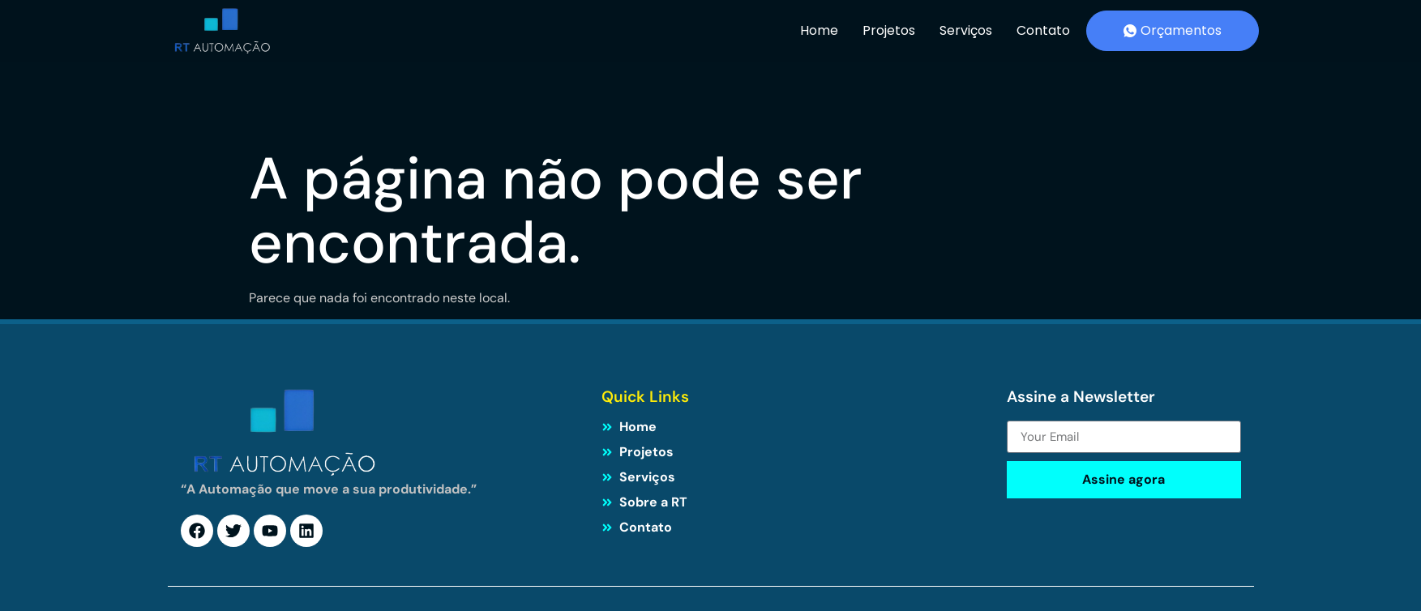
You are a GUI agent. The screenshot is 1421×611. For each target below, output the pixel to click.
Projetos (888, 30)
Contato (1043, 30)
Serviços (965, 30)
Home (819, 30)
